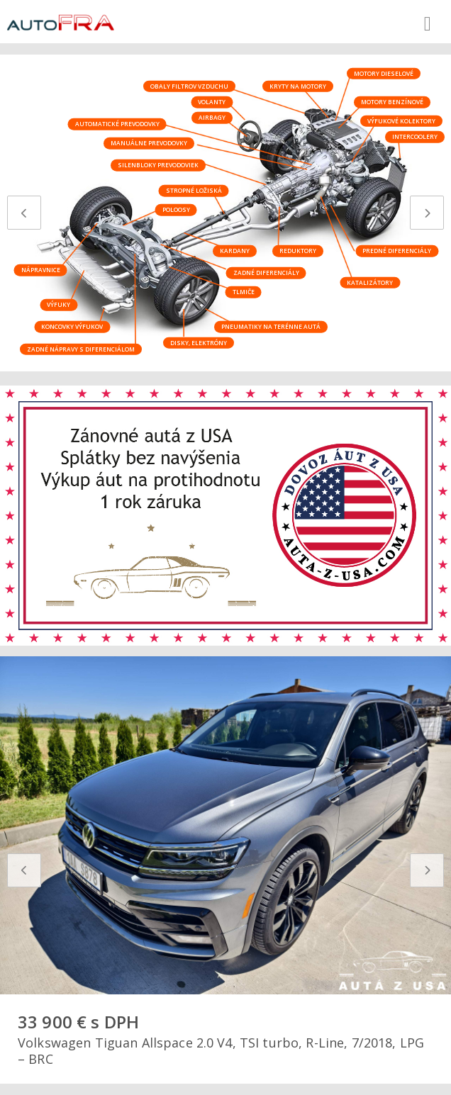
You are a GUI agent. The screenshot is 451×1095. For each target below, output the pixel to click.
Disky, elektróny (198, 342)
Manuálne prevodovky (149, 143)
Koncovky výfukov (72, 326)
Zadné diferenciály (266, 272)
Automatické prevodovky (117, 124)
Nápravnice (40, 270)
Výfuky (58, 304)
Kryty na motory (297, 85)
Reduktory (297, 250)
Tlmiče (244, 292)
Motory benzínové (392, 102)
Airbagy (212, 117)
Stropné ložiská (194, 190)
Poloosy (176, 209)
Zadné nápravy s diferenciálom (81, 348)
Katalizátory (370, 282)
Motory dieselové (383, 73)
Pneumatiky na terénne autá (271, 326)
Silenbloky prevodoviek (158, 165)
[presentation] (24, 213)
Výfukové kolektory (401, 120)
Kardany (235, 250)
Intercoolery (415, 136)
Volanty (212, 102)
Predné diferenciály (396, 250)
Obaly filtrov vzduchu (189, 85)
